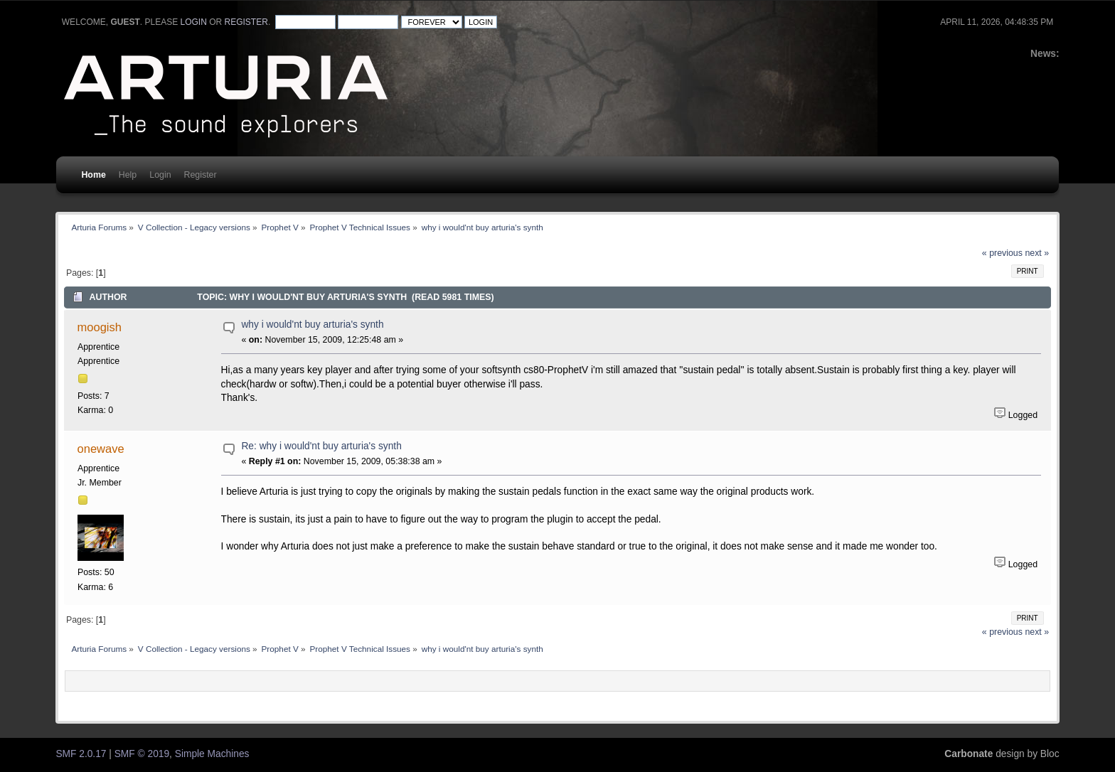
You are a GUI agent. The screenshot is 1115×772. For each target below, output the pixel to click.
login (194, 22)
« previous (1002, 253)
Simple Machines (212, 754)
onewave (101, 448)
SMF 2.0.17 (80, 754)
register (246, 22)
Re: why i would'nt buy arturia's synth (321, 446)
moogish (100, 327)
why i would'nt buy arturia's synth (312, 324)
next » (1037, 253)
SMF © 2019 (141, 754)
